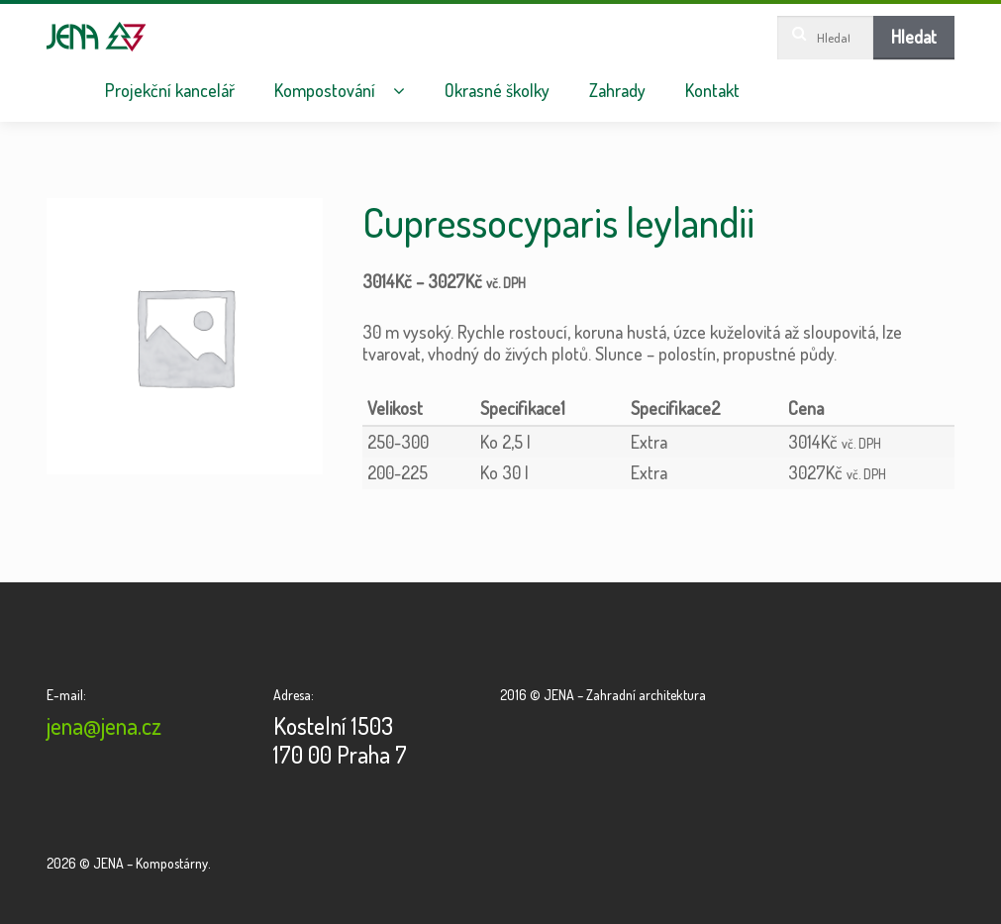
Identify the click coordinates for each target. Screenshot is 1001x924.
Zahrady (617, 90)
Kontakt (712, 90)
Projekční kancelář (170, 90)
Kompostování (324, 90)
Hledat (914, 37)
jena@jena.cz (104, 725)
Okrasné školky (497, 90)
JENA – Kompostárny (97, 36)
